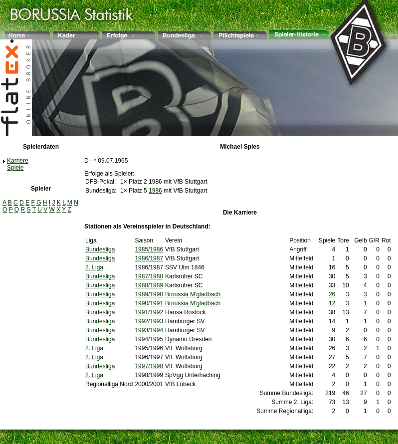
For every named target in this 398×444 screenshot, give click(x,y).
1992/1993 (149, 321)
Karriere (17, 160)
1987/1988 (149, 276)
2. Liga (94, 267)
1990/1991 (149, 303)
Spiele (15, 167)
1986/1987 (149, 258)
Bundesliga (100, 249)
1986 (155, 190)
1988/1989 (149, 285)
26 (332, 294)
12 (332, 303)
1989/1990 (149, 294)
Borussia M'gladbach (192, 294)
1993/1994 (149, 330)
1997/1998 (149, 366)
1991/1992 (149, 312)
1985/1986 (149, 249)
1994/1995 (149, 339)
